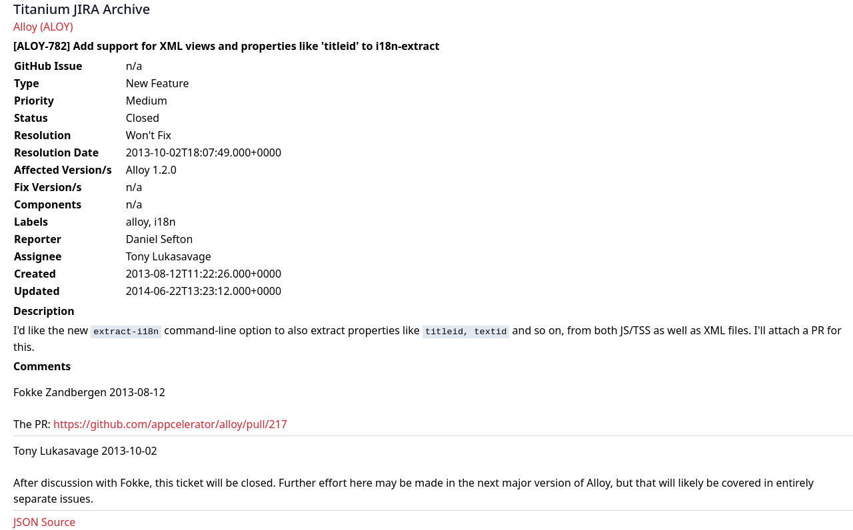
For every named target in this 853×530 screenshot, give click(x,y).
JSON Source (44, 522)
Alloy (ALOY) (43, 26)
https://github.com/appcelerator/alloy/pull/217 (170, 424)
